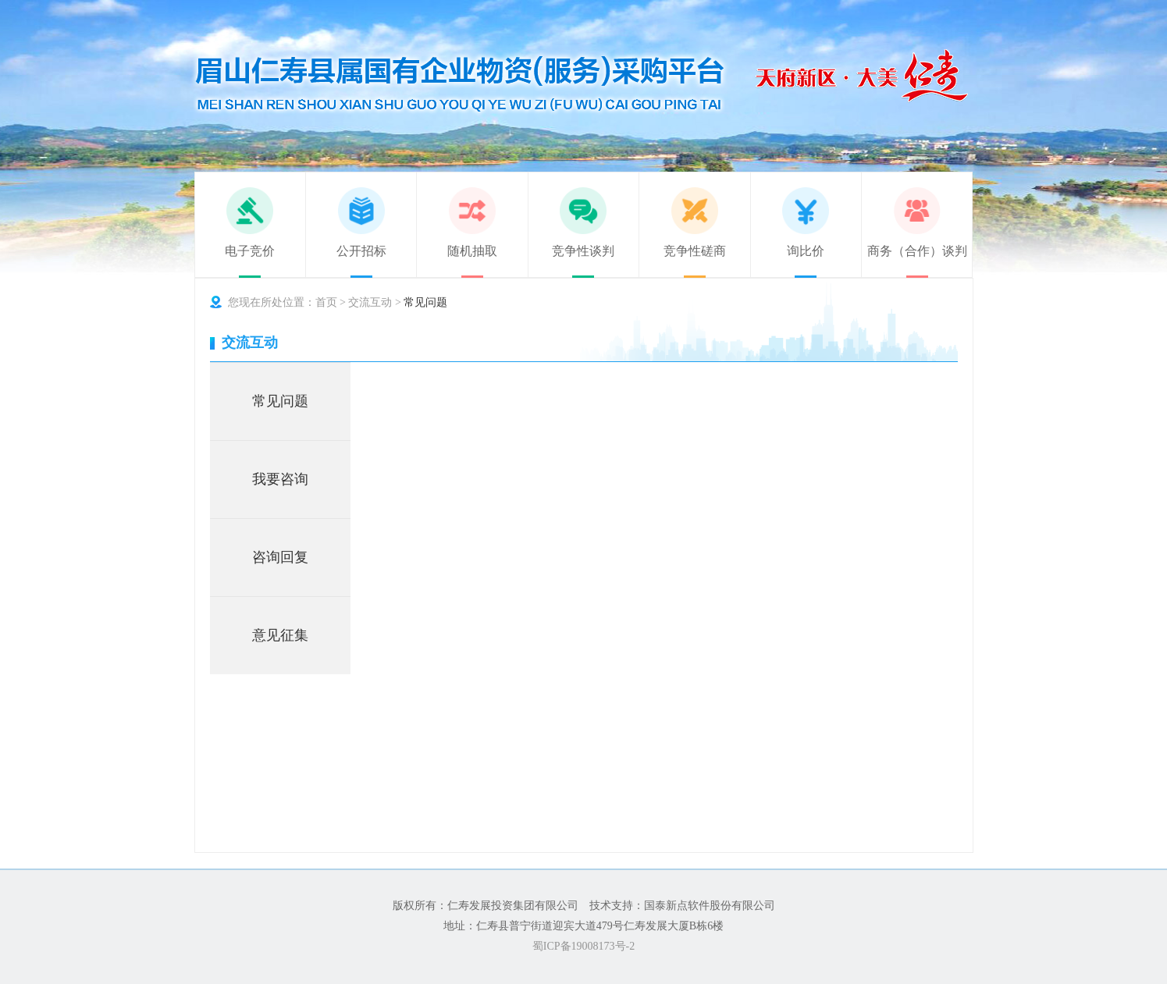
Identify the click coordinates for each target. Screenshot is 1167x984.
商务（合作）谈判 (917, 251)
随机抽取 (472, 251)
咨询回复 (280, 557)
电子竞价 (250, 251)
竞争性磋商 (695, 251)
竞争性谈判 (583, 251)
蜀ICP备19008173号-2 (583, 946)
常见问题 (280, 401)
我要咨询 (280, 479)
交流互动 (370, 302)
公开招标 (361, 251)
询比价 (805, 251)
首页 (326, 302)
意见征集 (280, 635)
